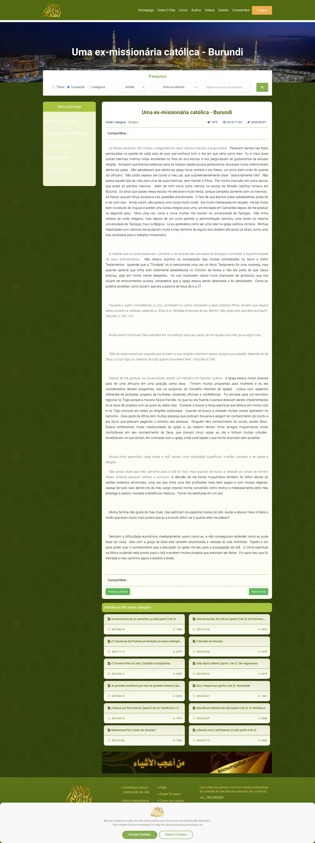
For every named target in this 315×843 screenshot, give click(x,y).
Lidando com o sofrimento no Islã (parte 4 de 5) (224, 730)
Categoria (96, 87)
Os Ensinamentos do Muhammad (66, 133)
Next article (259, 591)
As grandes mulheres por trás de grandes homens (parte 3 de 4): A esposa (156, 685)
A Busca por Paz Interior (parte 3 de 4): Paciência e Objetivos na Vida (153, 708)
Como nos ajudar (172, 801)
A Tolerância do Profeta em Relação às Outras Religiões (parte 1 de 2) (154, 641)
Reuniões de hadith (57, 157)
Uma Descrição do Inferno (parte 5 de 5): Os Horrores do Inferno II (236, 619)
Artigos (133, 122)
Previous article (117, 591)
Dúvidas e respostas (57, 169)
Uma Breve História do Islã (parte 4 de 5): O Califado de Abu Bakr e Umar (240, 708)
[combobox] (131, 87)
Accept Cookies (140, 834)
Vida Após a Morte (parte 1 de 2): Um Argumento (225, 663)
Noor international (136, 801)
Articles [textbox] (129, 87)
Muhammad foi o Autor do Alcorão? (132, 730)
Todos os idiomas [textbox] (173, 87)
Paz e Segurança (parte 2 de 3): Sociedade (221, 685)
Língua (262, 10)
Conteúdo (76, 87)
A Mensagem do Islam (59, 145)
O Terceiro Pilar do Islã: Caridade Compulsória (139, 663)
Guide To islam (170, 794)
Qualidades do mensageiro (61, 121)
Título (58, 87)
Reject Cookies (176, 834)
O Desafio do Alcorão (208, 641)
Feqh (163, 787)
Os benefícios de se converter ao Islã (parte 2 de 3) (142, 619)
